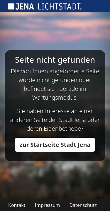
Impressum (47, 205)
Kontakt (17, 205)
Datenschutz (83, 205)
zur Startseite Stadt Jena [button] (55, 145)
